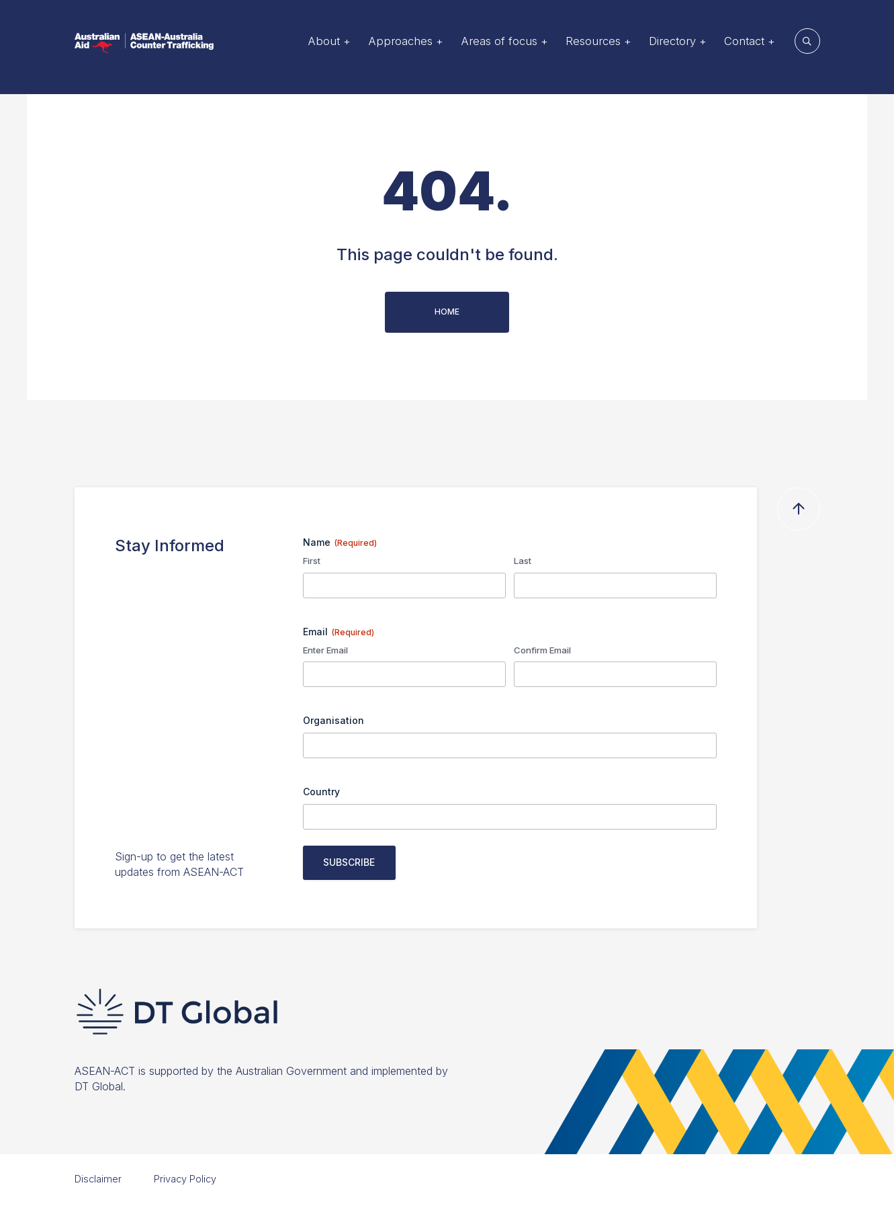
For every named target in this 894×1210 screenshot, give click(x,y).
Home (447, 312)
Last (522, 560)
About (392, 52)
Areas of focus (540, 52)
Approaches (457, 52)
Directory (688, 52)
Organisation (333, 720)
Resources (621, 52)
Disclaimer (99, 1185)
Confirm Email (542, 650)
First (311, 560)
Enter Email (325, 650)
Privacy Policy (191, 1185)
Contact (750, 52)
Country (321, 791)
